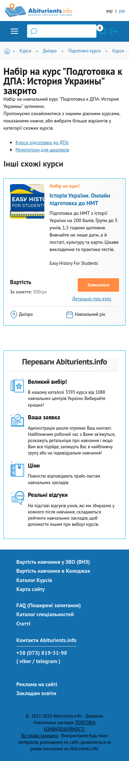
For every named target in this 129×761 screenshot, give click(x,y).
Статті (24, 623)
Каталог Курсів (34, 580)
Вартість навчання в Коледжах (53, 570)
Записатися (98, 285)
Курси (25, 51)
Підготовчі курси (84, 51)
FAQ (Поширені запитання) (49, 605)
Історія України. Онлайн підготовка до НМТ (80, 199)
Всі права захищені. (40, 735)
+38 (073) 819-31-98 (42, 652)
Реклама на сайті (37, 684)
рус (122, 11)
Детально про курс (91, 299)
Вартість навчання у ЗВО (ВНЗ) (53, 561)
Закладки (102, 31)
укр (109, 11)
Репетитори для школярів (42, 150)
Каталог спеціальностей (45, 614)
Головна (8, 50)
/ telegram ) (46, 661)
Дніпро (49, 51)
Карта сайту (31, 588)
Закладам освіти (36, 693)
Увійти (114, 31)
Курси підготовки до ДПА (42, 142)
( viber (24, 661)
